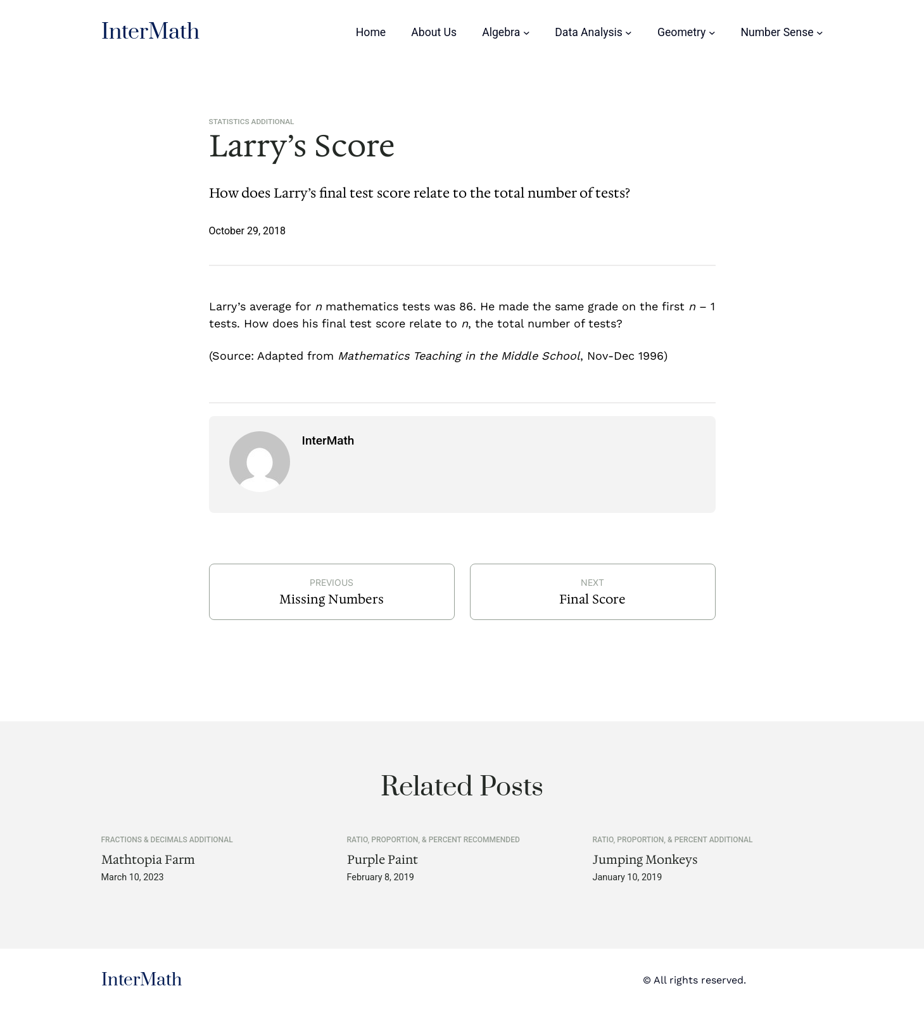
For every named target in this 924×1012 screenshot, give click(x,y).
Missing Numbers (331, 599)
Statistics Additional (251, 121)
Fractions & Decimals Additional (167, 839)
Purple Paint (382, 859)
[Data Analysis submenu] (628, 32)
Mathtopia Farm (148, 859)
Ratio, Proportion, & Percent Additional (673, 839)
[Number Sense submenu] (819, 32)
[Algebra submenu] (526, 32)
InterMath (150, 32)
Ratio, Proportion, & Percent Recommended (433, 839)
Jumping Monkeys (645, 859)
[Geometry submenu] (712, 32)
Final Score (592, 599)
